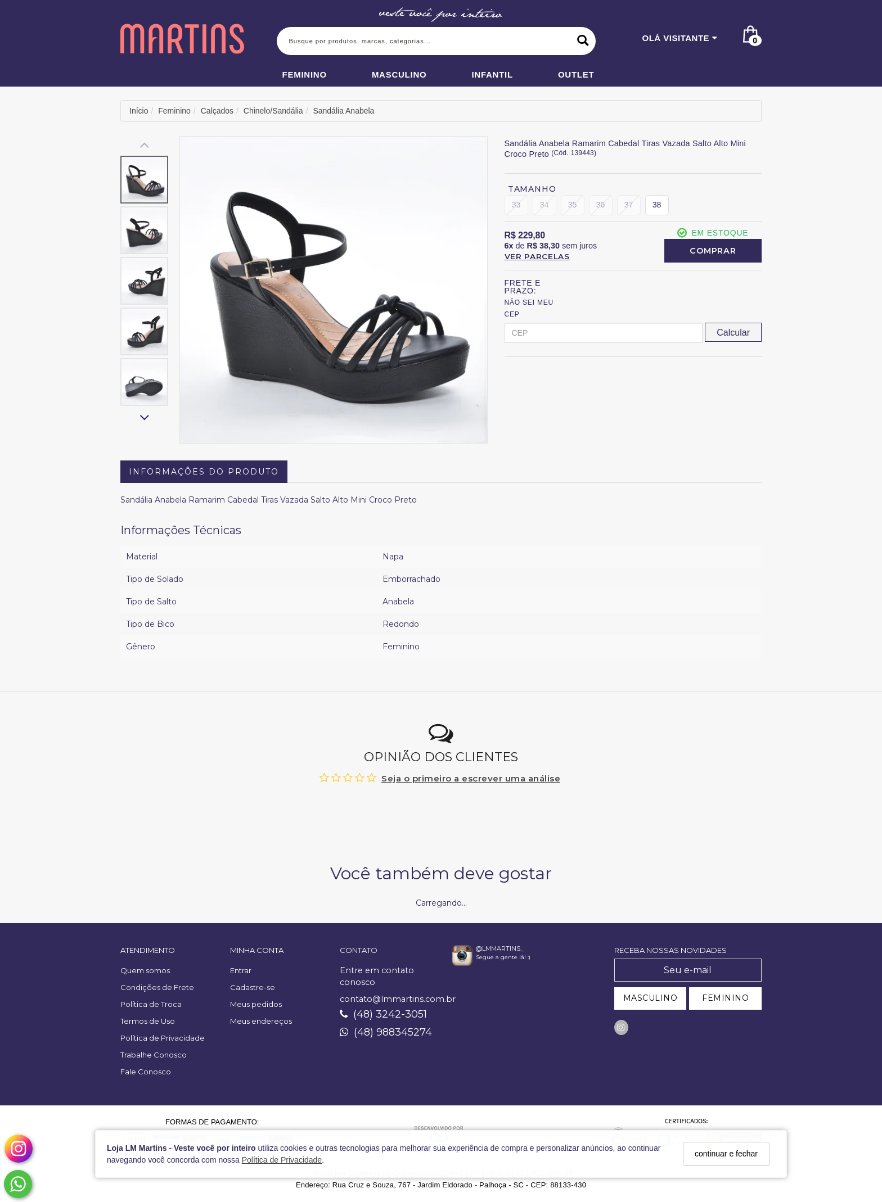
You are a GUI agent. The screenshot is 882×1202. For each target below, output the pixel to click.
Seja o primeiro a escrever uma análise (470, 778)
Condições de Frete (157, 987)
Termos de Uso (147, 1020)
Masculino (399, 74)
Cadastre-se (252, 987)
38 (655, 204)
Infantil (492, 74)
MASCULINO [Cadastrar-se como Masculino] (650, 998)
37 (627, 204)
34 (543, 204)
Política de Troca (151, 1004)
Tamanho (532, 189)
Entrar (240, 970)
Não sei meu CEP (529, 308)
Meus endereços (261, 1020)
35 (572, 204)
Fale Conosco (145, 1071)
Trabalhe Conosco (153, 1054)
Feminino (304, 74)
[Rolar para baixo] (144, 418)
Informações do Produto (204, 472)
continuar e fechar (726, 1153)
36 (599, 204)
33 (516, 204)
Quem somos (145, 970)
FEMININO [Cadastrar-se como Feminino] (725, 998)
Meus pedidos (256, 1004)
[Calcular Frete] (733, 332)
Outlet (576, 74)
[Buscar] (583, 41)
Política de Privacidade (282, 1159)
